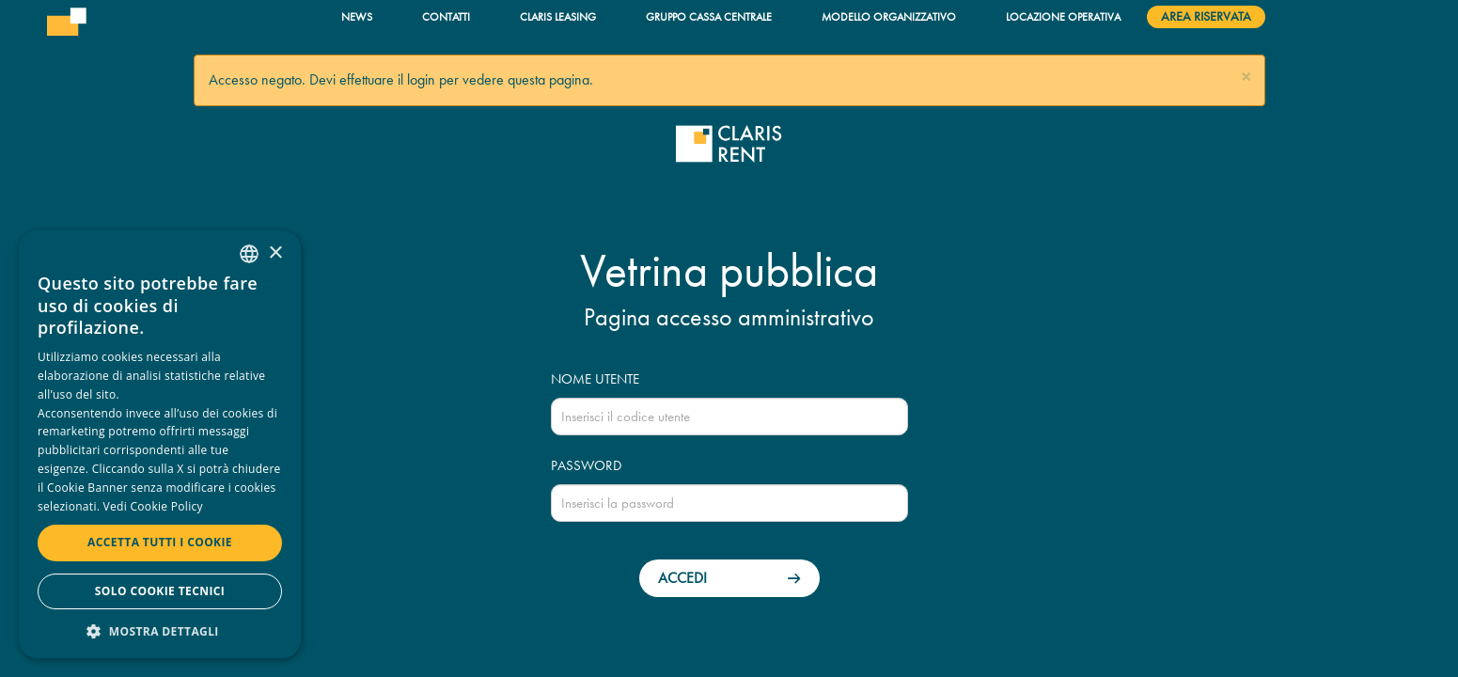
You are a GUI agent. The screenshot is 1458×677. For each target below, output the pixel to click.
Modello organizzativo (889, 16)
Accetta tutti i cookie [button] (159, 542)
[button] (1246, 77)
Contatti (446, 16)
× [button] (275, 253)
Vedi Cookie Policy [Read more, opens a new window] (153, 506)
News (356, 16)
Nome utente (595, 378)
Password (586, 465)
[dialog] (160, 444)
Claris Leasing (558, 16)
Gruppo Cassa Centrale (709, 16)
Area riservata (1206, 16)
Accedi (682, 578)
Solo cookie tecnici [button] (160, 591)
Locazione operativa (1063, 16)
